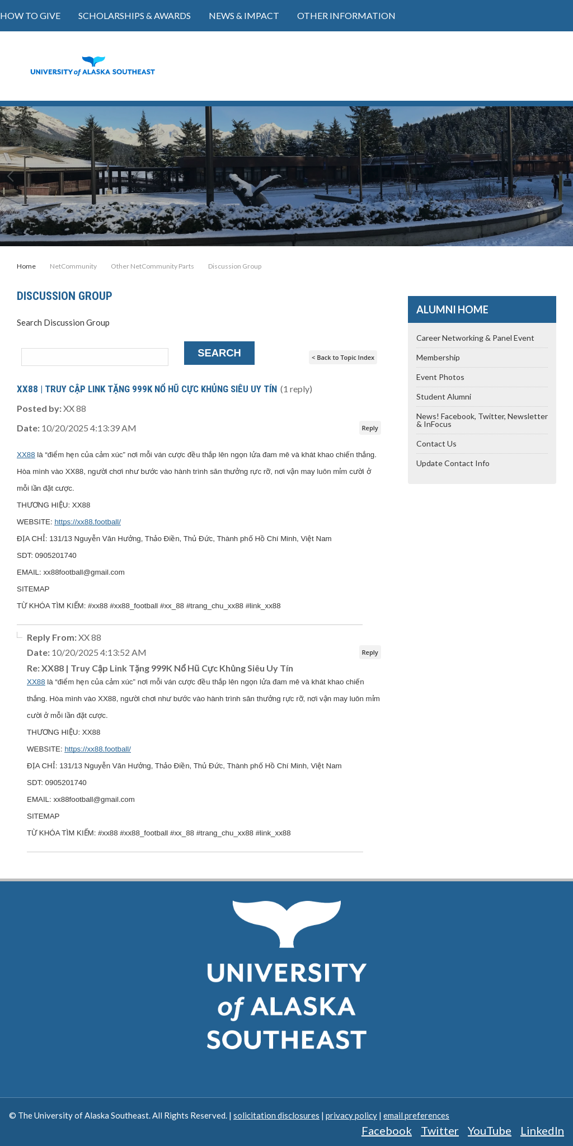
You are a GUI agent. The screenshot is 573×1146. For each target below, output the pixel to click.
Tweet (526, 273)
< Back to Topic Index (343, 357)
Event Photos (440, 377)
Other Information (346, 15)
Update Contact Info (453, 463)
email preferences (416, 1115)
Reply (370, 428)
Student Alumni (443, 396)
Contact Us (436, 443)
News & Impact (244, 15)
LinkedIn (542, 1130)
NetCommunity (73, 266)
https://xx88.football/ (87, 522)
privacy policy (351, 1115)
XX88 (26, 454)
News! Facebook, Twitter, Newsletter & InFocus (482, 420)
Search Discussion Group (63, 322)
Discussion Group (234, 266)
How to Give (30, 15)
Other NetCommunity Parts (152, 266)
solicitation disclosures (276, 1115)
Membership (438, 357)
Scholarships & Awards (134, 15)
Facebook (386, 1130)
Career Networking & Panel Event (475, 337)
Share (447, 273)
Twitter (440, 1130)
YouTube (489, 1130)
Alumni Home (452, 309)
